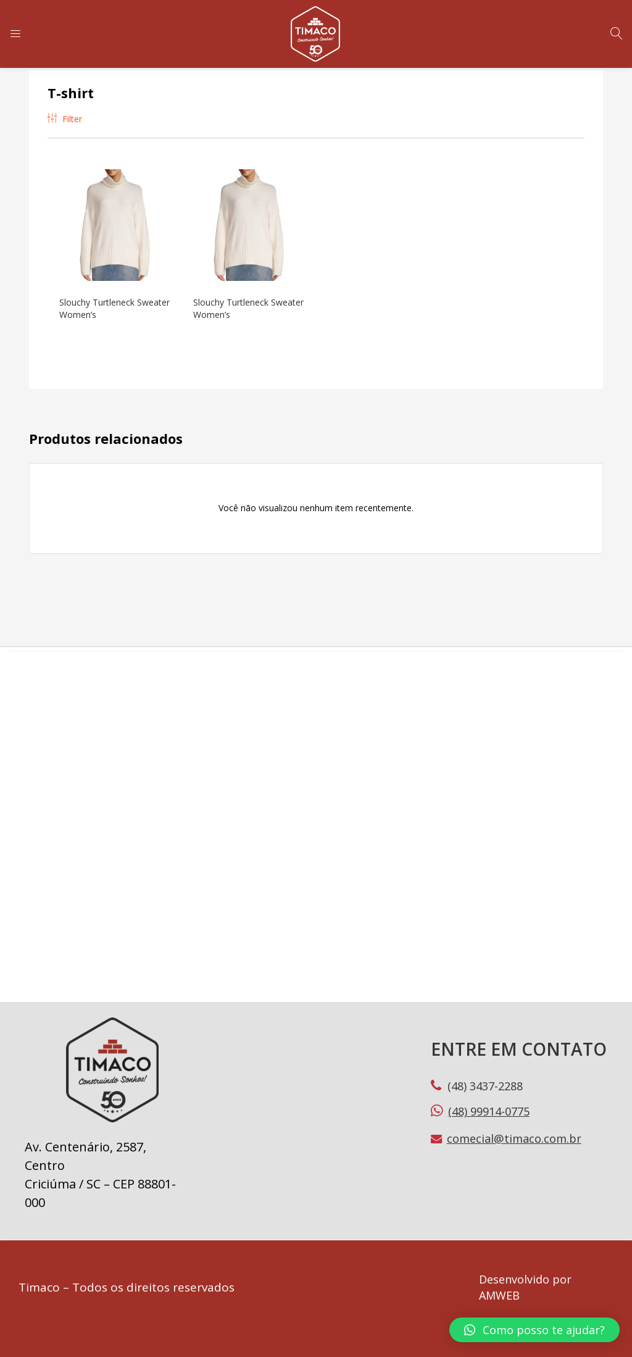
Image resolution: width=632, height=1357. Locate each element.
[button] (534, 1329)
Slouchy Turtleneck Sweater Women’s (97, 306)
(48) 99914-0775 (489, 1109)
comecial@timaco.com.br (514, 1136)
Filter (65, 119)
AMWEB (499, 1293)
